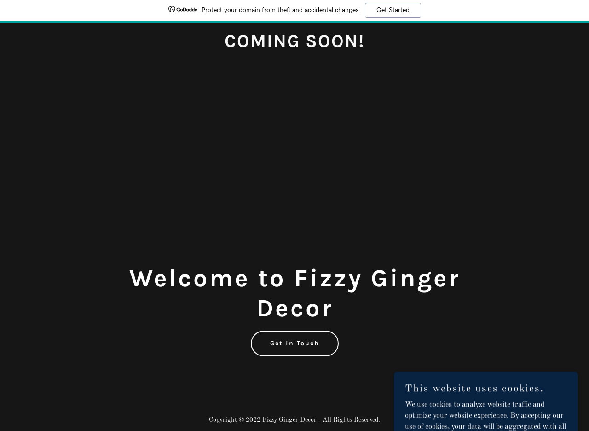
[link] (295, 45)
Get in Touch (294, 343)
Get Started (393, 10)
